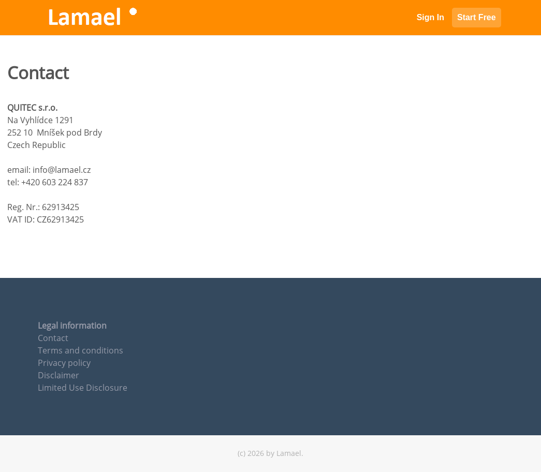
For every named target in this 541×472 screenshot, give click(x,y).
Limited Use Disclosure (82, 387)
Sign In (430, 17)
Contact (53, 338)
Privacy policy (64, 362)
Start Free (476, 17)
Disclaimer (58, 375)
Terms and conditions (80, 350)
